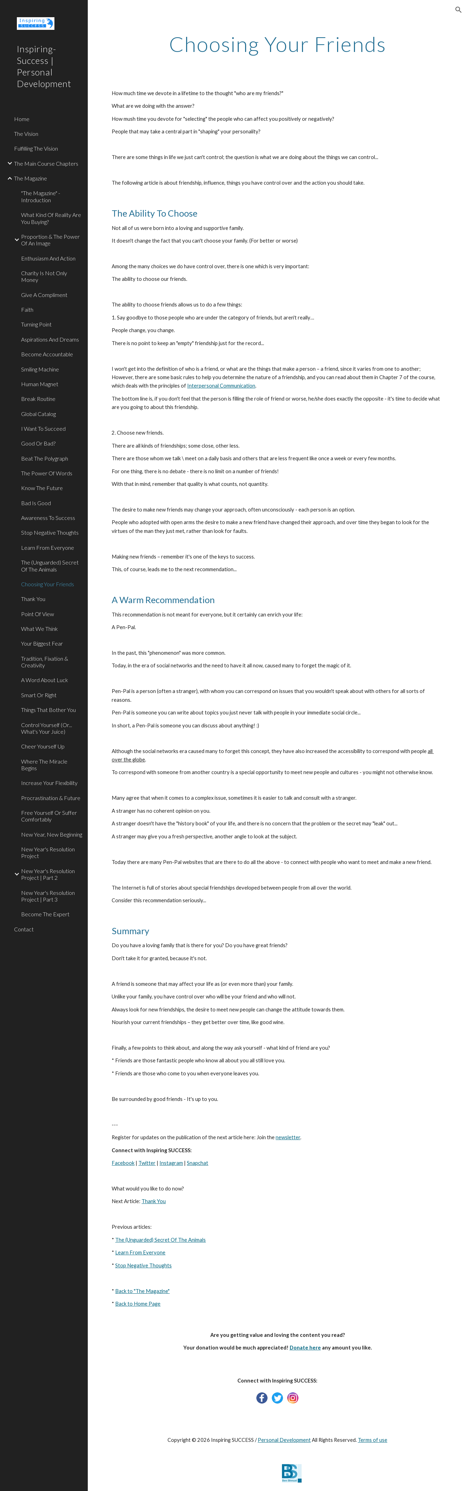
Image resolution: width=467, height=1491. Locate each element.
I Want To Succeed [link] (43, 428)
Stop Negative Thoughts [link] (50, 532)
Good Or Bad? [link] (38, 443)
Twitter (147, 1163)
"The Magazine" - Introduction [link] (40, 196)
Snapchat (197, 1163)
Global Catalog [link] (38, 413)
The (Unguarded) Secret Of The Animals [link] (50, 565)
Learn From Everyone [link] (47, 547)
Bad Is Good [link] (36, 503)
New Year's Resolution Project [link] (48, 852)
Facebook (123, 1163)
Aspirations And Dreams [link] (50, 339)
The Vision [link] (26, 133)
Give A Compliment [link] (44, 294)
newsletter (288, 1137)
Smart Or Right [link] (39, 695)
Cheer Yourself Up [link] (43, 746)
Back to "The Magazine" (142, 1291)
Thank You (154, 1201)
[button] (458, 9)
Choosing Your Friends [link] (47, 584)
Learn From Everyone (140, 1252)
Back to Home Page (137, 1304)
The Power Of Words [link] (46, 473)
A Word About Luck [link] (44, 680)
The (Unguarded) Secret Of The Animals (160, 1240)
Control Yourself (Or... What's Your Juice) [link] (46, 728)
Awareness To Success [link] (48, 517)
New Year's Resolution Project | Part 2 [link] (48, 874)
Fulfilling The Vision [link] (36, 148)
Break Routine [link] (38, 398)
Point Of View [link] (37, 614)
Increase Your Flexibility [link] (49, 782)
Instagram (171, 1163)
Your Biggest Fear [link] (42, 643)
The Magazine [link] (30, 178)
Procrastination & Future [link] (50, 797)
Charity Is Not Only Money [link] (44, 276)
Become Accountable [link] (47, 354)
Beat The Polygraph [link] (44, 458)
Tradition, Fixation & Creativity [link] (44, 661)
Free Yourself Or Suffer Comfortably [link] (49, 816)
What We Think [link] (39, 628)
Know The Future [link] (42, 487)
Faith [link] (27, 309)
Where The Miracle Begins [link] (44, 764)
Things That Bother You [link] (48, 709)
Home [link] (21, 119)
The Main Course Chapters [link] (46, 163)
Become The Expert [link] (45, 914)
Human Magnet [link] (39, 384)
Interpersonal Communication (221, 386)
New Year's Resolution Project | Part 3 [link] (48, 896)
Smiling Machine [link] (40, 369)
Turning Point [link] (36, 324)
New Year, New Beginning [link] (51, 834)
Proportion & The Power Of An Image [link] (50, 239)
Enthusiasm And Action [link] (48, 258)
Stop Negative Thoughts (143, 1265)
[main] (277, 43)
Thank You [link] (33, 598)
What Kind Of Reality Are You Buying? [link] (51, 218)
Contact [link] (24, 929)
